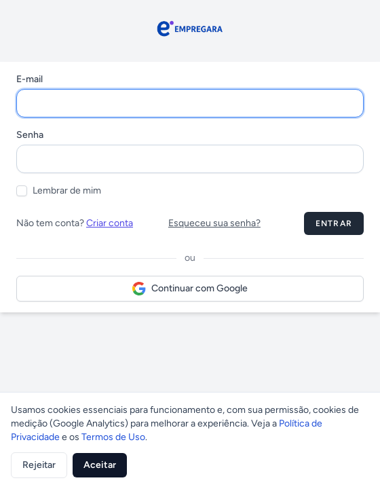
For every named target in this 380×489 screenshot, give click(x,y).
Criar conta (109, 223)
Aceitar (99, 465)
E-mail (29, 79)
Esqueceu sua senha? (214, 223)
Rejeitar (39, 465)
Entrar (334, 223)
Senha (29, 135)
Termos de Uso (113, 437)
